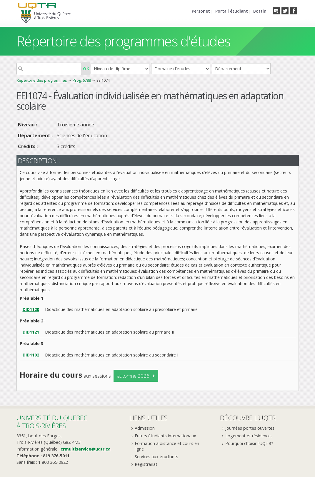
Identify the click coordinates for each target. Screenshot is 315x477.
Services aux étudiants (156, 456)
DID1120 (31, 309)
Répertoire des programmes (41, 80)
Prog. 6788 (82, 80)
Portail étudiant (231, 11)
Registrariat (146, 464)
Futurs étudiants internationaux (165, 435)
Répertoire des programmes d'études (123, 41)
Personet (201, 11)
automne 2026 (133, 375)
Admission (145, 428)
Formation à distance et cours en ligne (167, 446)
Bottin (259, 11)
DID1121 (31, 332)
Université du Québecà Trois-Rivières (52, 421)
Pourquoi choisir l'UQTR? (249, 443)
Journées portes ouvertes (249, 428)
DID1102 (31, 355)
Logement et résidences (249, 435)
